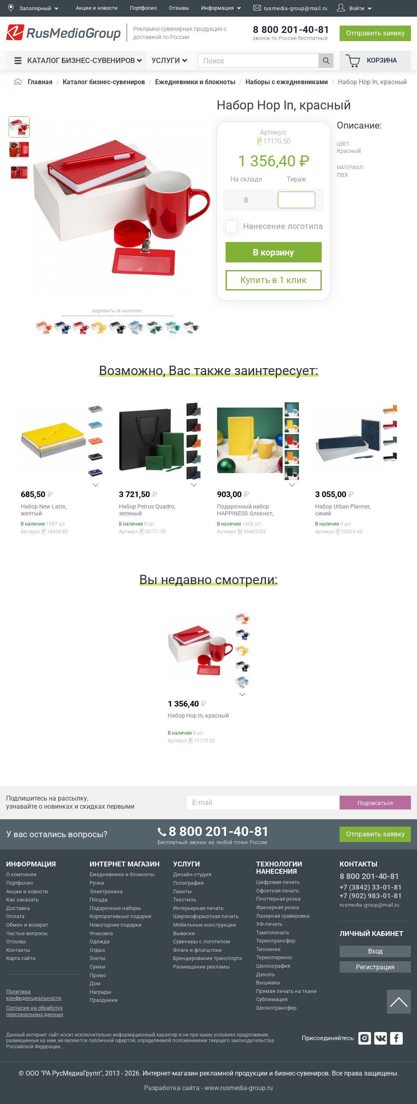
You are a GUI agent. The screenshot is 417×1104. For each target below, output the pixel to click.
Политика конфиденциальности (33, 994)
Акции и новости (97, 8)
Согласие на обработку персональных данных (34, 1011)
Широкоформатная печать (206, 916)
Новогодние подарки (116, 925)
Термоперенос (274, 957)
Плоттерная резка (278, 899)
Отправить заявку (375, 33)
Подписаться (375, 803)
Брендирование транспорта (207, 958)
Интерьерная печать (198, 908)
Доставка (18, 908)
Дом (95, 983)
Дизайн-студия (192, 874)
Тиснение (268, 949)
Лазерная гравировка (282, 916)
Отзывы (179, 8)
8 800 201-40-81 (369, 876)
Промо (98, 975)
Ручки (97, 883)
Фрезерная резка (277, 907)
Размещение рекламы (201, 967)
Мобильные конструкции (204, 925)
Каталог (78, 60)
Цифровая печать (278, 882)
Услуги (169, 60)
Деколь (265, 974)
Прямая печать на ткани (286, 991)
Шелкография (273, 966)
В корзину (273, 252)
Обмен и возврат (27, 925)
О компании (21, 874)
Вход (375, 951)
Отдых (97, 950)
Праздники (104, 1000)
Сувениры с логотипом (201, 941)
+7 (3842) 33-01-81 (371, 887)
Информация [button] (221, 8)
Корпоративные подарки (120, 916)
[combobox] (258, 60)
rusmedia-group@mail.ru (369, 905)
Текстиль (184, 900)
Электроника (106, 891)
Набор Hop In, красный (198, 715)
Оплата (15, 916)
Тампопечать (272, 932)
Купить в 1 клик (273, 280)
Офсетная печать (277, 891)
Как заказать (22, 900)
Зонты (97, 958)
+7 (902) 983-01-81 (371, 896)
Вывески (184, 933)
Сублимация (272, 999)
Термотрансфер (275, 941)
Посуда (99, 900)
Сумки (97, 967)
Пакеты (182, 891)
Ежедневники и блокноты (122, 874)
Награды (100, 992)
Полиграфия (188, 883)
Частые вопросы (27, 933)
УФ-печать (269, 924)
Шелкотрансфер (276, 1008)
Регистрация (375, 967)
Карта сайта (20, 958)
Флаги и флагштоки (197, 950)
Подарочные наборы (115, 908)
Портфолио (143, 8)
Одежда (100, 941)
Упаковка (101, 933)
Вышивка (268, 983)
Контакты (18, 950)
